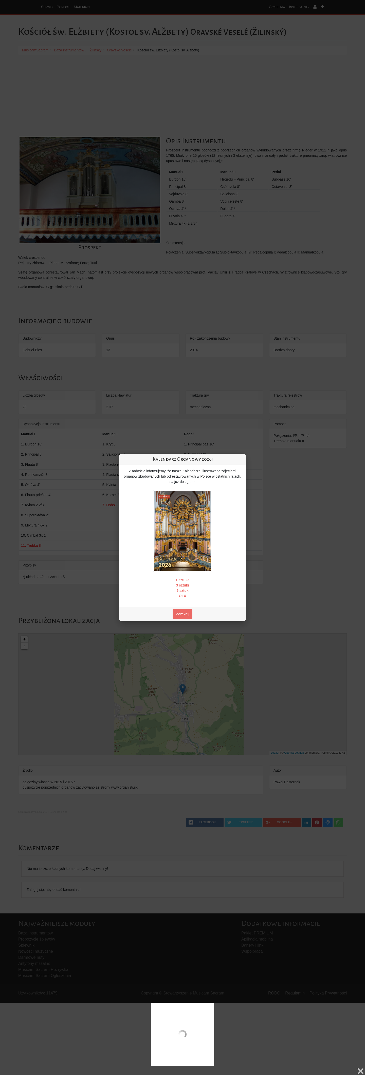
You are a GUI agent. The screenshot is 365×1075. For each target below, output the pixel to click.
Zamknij (182, 614)
